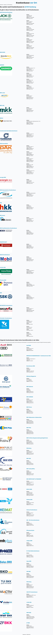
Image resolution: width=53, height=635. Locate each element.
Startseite (1, 4)
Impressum (24, 634)
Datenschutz (28, 634)
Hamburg (5, 4)
